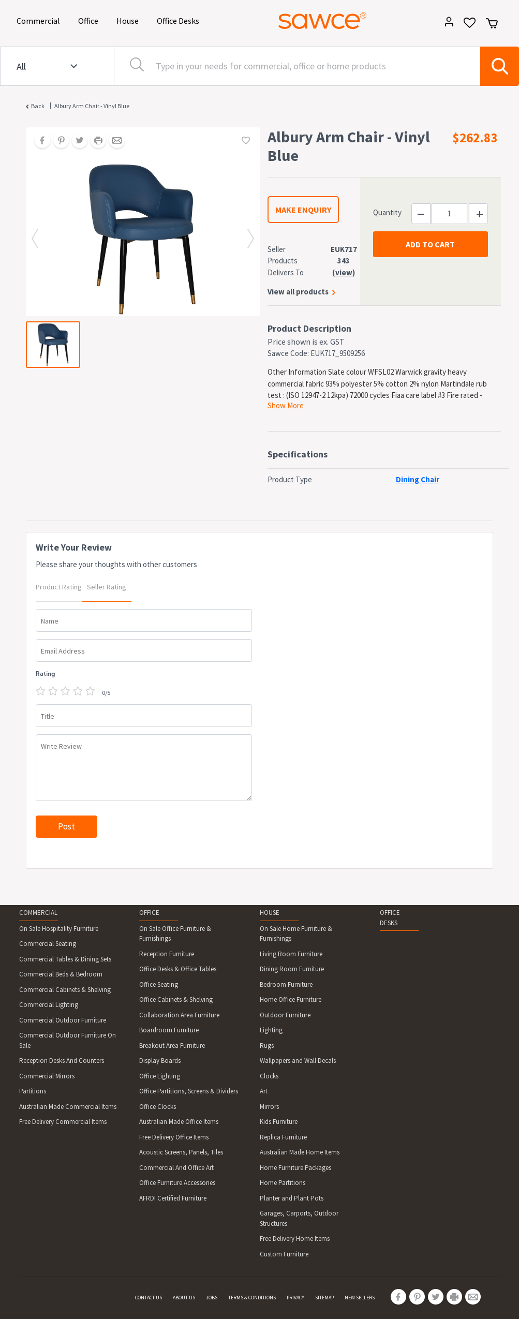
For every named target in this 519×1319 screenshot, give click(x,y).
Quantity (387, 212)
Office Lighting (159, 1076)
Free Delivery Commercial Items (63, 1121)
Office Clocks (157, 1106)
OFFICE (149, 912)
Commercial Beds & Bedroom (60, 974)
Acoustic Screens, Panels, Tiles (181, 1152)
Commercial (40, 20)
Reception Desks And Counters (61, 1060)
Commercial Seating (47, 943)
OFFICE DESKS (390, 917)
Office (90, 20)
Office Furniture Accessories (177, 1182)
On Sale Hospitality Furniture (58, 928)
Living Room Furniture (291, 954)
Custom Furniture (284, 1254)
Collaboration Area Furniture (179, 1015)
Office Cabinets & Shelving (176, 999)
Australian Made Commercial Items (67, 1106)
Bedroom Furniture (286, 984)
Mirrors (269, 1106)
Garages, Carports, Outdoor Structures (299, 1218)
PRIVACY (295, 1297)
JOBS (211, 1297)
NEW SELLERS (360, 1297)
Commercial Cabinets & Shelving (65, 989)
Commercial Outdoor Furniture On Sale (67, 1040)
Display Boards (160, 1060)
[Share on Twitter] (76, 141)
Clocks (269, 1076)
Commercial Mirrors (47, 1076)
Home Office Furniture (290, 999)
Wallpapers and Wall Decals (298, 1060)
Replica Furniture (283, 1137)
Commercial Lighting (48, 1004)
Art (264, 1091)
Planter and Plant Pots (291, 1198)
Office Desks (180, 20)
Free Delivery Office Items (174, 1137)
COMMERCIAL (38, 912)
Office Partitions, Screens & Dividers (188, 1091)
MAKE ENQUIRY (303, 209)
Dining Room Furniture (292, 969)
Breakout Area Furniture (172, 1045)
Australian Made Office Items (178, 1121)
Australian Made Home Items (299, 1152)
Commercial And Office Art (176, 1167)
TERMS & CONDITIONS (252, 1297)
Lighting (271, 1030)
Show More (286, 405)
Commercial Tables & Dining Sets (65, 959)
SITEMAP (324, 1297)
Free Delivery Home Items (295, 1238)
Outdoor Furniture (285, 1015)
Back (38, 106)
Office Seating (158, 984)
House (129, 20)
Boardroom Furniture (169, 1030)
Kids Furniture (279, 1121)
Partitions (32, 1091)
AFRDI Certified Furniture (172, 1198)
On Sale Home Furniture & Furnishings (296, 933)
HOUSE (269, 912)
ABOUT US (184, 1297)
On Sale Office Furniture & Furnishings (175, 933)
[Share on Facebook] (38, 141)
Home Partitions (282, 1182)
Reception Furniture (166, 954)
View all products (298, 292)
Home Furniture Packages (295, 1167)
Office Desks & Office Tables (177, 969)
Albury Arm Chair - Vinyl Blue (91, 106)
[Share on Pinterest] (57, 141)
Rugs (267, 1045)
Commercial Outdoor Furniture (62, 1020)
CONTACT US (148, 1297)
